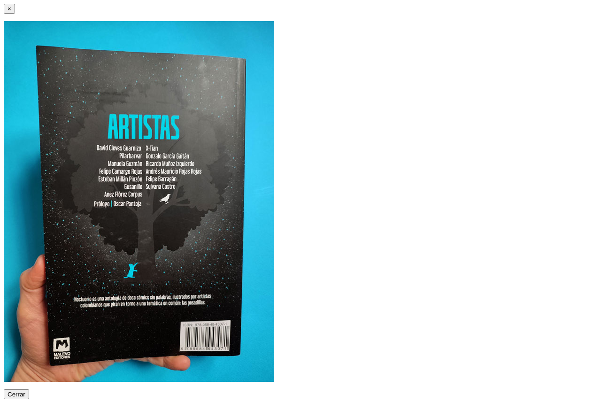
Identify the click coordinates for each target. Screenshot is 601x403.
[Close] (9, 9)
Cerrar (16, 394)
